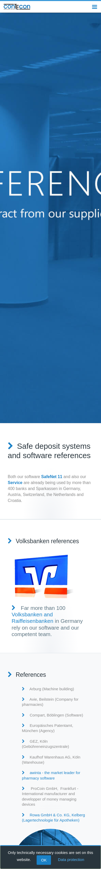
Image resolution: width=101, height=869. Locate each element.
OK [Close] (44, 860)
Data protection (71, 859)
